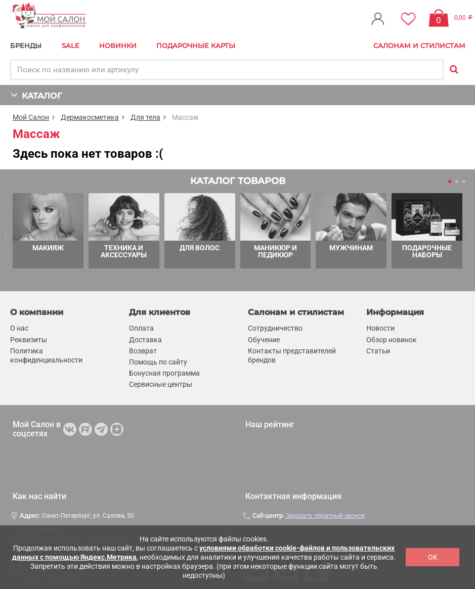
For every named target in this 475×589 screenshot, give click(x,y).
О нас (19, 328)
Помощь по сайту (158, 362)
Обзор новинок (391, 340)
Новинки (118, 45)
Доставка (145, 340)
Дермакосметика (90, 117)
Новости (380, 328)
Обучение (264, 340)
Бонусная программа (164, 373)
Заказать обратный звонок (325, 515)
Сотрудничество (275, 328)
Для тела (145, 117)
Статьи (378, 351)
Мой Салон (31, 117)
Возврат (143, 351)
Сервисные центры (160, 384)
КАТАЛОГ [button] (36, 95)
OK (433, 557)
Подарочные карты (195, 45)
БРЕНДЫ (25, 45)
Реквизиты (28, 340)
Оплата (141, 328)
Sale (70, 45)
